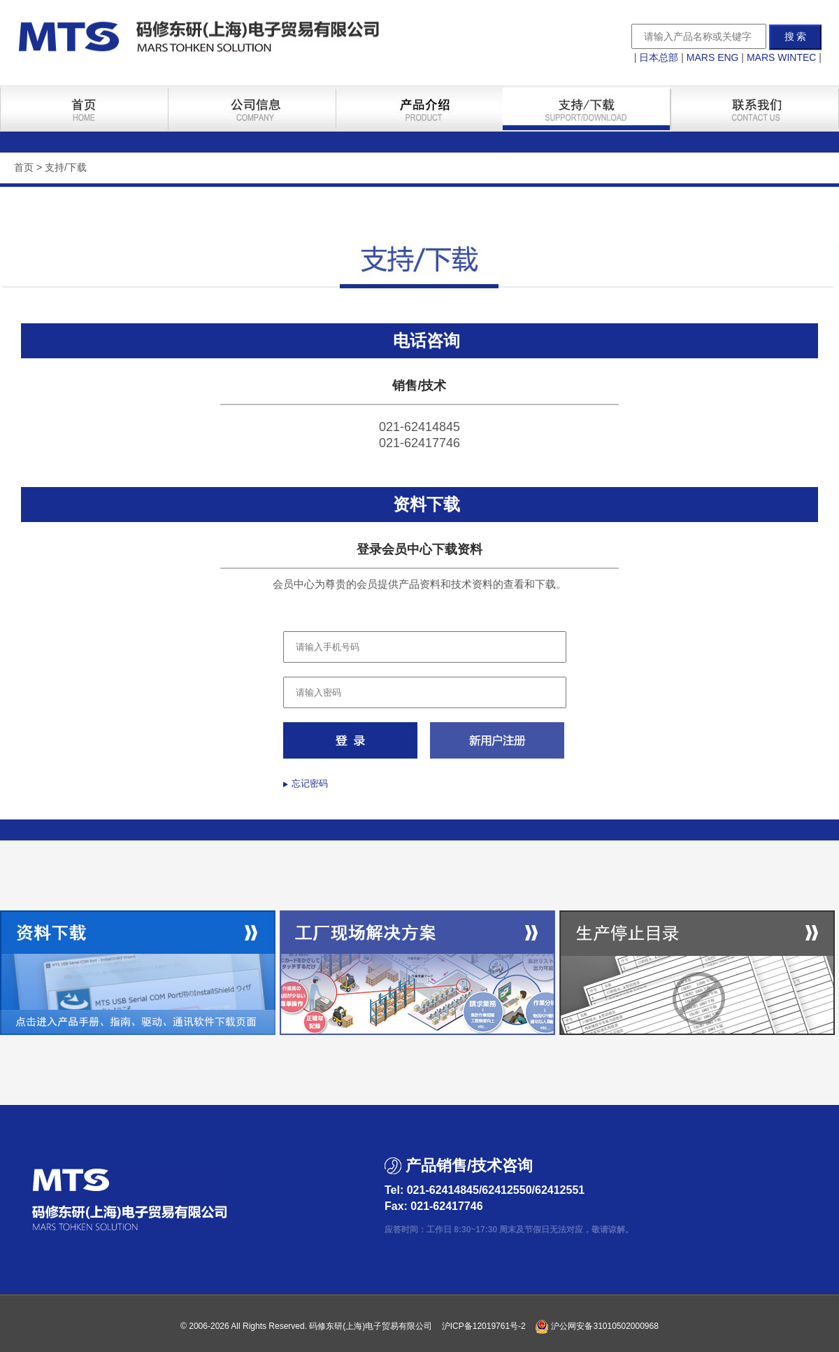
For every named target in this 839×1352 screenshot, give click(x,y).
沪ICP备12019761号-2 (484, 1326)
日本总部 (658, 57)
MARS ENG (713, 57)
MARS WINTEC (782, 57)
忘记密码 (310, 783)
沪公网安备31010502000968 (597, 1326)
